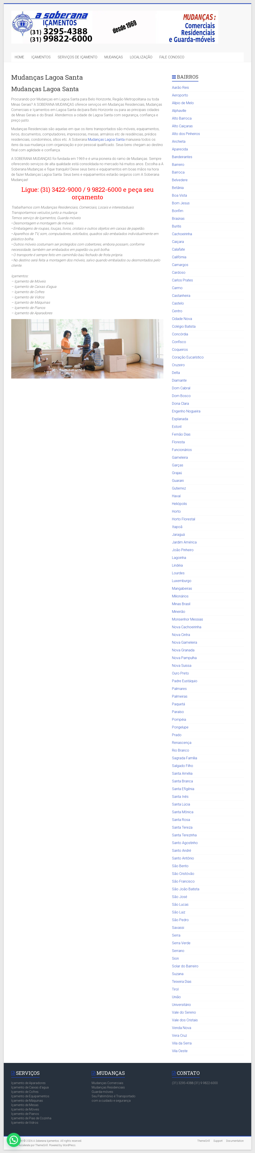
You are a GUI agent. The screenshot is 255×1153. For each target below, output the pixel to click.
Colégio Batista (184, 326)
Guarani (178, 481)
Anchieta (178, 141)
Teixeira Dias (181, 981)
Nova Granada (183, 650)
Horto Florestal (183, 519)
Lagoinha (179, 558)
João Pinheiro (183, 550)
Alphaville (179, 111)
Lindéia (177, 565)
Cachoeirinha (182, 234)
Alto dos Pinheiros (186, 134)
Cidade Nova (182, 319)
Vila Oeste (180, 1051)
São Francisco (183, 881)
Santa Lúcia (181, 804)
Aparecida (180, 149)
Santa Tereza (182, 827)
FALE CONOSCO (171, 57)
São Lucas (180, 904)
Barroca (178, 172)
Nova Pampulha (184, 658)
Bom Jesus (181, 203)
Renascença (181, 743)
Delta (176, 373)
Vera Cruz (179, 1035)
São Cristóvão (183, 874)
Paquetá (178, 704)
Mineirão (178, 612)
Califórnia (179, 257)
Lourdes (178, 573)
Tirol (175, 989)
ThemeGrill (203, 1140)
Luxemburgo (181, 581)
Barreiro (178, 165)
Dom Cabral (181, 388)
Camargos (180, 265)
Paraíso (178, 712)
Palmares (179, 689)
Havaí (176, 496)
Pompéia (179, 719)
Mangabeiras (182, 588)
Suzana (177, 974)
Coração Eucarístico (188, 357)
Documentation (235, 1140)
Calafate (178, 249)
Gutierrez (179, 488)
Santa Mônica (182, 812)
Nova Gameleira (184, 642)
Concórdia (180, 334)
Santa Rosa (181, 820)
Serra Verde (181, 943)
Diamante (179, 380)
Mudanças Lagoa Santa (106, 139)
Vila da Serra (182, 1043)
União (176, 997)
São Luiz (178, 912)
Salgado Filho (182, 766)
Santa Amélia (182, 773)
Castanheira (181, 296)
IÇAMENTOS (41, 57)
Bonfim (177, 211)
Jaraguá (178, 534)
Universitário (181, 1005)
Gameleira (180, 457)
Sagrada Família (184, 758)
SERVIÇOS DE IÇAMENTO (77, 57)
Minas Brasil (181, 604)
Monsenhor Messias (187, 619)
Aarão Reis (180, 87)
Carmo (177, 288)
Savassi (178, 928)
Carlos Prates (182, 280)
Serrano (178, 951)
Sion (175, 958)
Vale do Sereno (184, 1012)
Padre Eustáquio (184, 681)
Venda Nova (181, 1028)
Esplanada (180, 419)
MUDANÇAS (113, 57)
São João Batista (185, 889)
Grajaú (177, 473)
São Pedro (180, 920)
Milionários (180, 596)
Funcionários (182, 450)
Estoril (176, 427)
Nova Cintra (181, 635)
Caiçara (178, 242)
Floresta (178, 442)
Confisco (179, 342)
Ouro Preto (180, 673)
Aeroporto (180, 95)
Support (218, 1140)
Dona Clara (180, 403)
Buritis (176, 226)
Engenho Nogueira (186, 411)
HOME (19, 57)
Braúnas (178, 218)
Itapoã (177, 527)
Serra (176, 935)
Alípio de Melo (183, 103)
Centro (177, 311)
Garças (177, 465)
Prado (176, 735)
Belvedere (180, 180)
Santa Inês (180, 797)
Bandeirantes (182, 157)
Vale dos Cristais (185, 1020)
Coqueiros (180, 349)
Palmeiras (179, 696)
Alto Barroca (182, 118)
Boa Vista (179, 195)
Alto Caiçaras (182, 126)
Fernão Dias (181, 434)
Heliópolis (179, 504)
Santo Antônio (183, 858)
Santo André (181, 850)
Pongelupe (180, 727)
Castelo (178, 303)
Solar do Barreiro (185, 966)
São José (179, 897)
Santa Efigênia (183, 789)
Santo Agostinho (185, 843)
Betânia (178, 188)
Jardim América (184, 542)
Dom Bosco (181, 396)
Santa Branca (182, 781)
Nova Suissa (181, 665)
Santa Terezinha (184, 835)
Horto (176, 511)
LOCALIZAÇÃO (141, 57)
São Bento (180, 866)
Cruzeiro (178, 365)
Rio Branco (180, 750)
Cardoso (178, 272)
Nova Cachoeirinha (186, 627)
